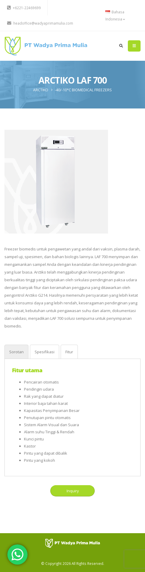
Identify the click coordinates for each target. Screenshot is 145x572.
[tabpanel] (72, 415)
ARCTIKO (40, 89)
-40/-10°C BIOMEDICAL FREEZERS (83, 89)
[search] (121, 46)
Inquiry (73, 490)
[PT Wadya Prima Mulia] (72, 543)
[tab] (16, 352)
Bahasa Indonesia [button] (115, 15)
